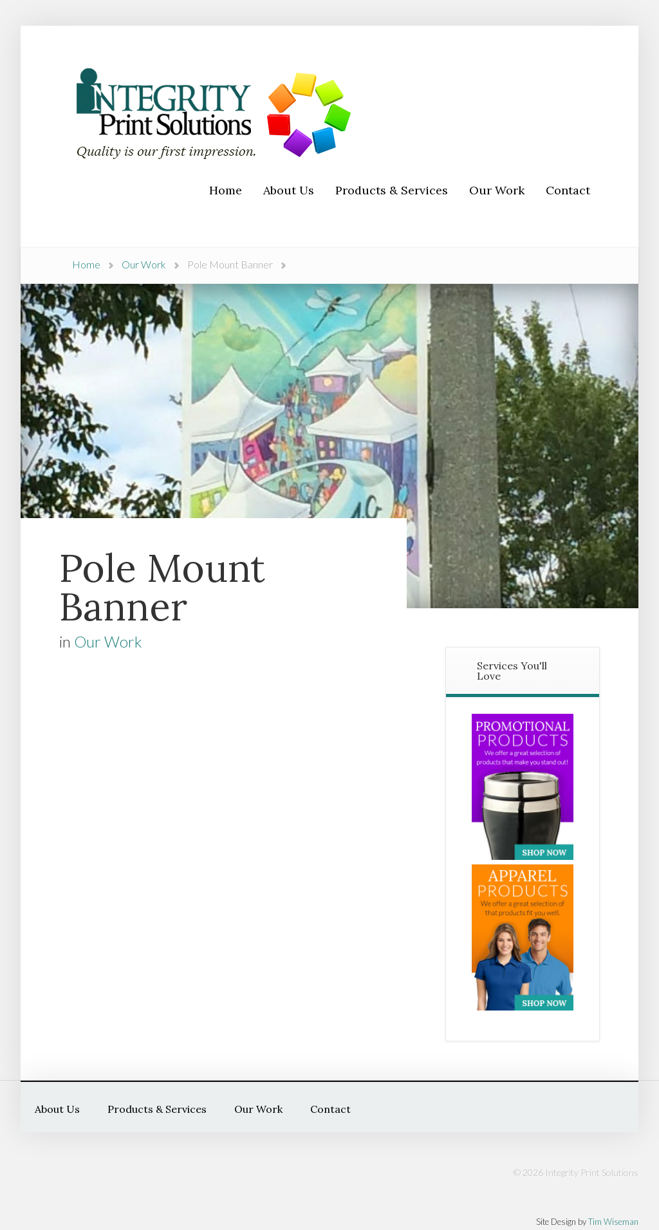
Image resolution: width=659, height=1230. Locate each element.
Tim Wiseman (613, 1221)
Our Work (144, 264)
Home (86, 264)
